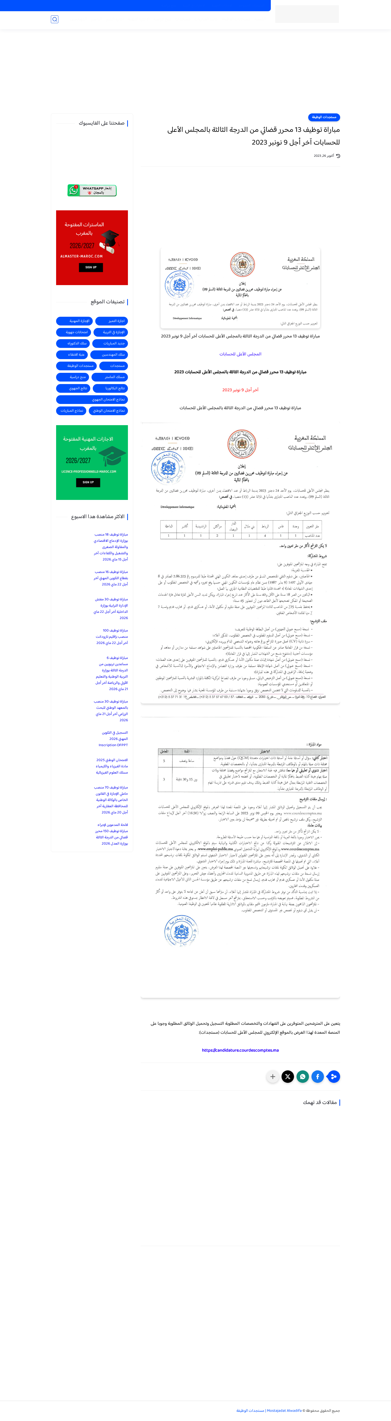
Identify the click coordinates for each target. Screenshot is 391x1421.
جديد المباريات (205, 20)
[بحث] (54, 20)
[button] (317, 1076)
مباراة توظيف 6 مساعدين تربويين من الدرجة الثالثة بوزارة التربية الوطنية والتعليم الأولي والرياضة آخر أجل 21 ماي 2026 (112, 673)
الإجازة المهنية (80, 321)
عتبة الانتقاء (76, 355)
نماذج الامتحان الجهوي (108, 399)
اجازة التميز (114, 20)
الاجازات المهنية (222, 6)
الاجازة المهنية (137, 20)
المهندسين (77, 20)
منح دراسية (168, 6)
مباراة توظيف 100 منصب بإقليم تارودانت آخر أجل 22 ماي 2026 (112, 637)
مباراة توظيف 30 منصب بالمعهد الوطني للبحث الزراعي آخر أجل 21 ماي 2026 (111, 711)
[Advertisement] (195, 75)
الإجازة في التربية (114, 332)
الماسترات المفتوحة (252, 6)
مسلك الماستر (115, 377)
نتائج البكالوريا (115, 388)
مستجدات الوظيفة (235, 20)
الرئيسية (259, 20)
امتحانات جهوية (77, 332)
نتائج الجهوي (78, 388)
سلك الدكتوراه (77, 343)
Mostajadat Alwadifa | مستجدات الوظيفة (269, 1411)
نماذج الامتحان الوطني (109, 411)
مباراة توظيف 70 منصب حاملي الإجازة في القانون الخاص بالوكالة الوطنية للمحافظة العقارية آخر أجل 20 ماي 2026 (111, 800)
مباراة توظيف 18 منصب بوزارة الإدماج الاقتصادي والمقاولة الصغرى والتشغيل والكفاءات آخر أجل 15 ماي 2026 (111, 547)
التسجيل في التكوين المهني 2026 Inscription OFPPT (113, 739)
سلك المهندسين (113, 355)
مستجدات (182, 20)
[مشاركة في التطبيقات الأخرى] (273, 1076)
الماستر (95, 20)
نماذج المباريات (72, 411)
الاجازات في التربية (194, 6)
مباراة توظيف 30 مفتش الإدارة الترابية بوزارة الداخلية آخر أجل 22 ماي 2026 (111, 608)
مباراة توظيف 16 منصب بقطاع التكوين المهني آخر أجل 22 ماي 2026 (111, 578)
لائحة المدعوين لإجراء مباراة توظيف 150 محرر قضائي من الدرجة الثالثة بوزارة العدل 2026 (111, 834)
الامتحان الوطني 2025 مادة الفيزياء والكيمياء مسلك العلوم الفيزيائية (112, 766)
